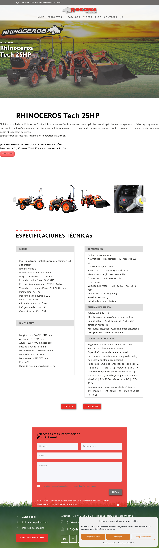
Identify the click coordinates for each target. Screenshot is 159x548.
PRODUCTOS (55, 18)
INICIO (41, 18)
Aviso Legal (29, 517)
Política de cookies (109, 543)
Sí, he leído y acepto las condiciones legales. (66, 486)
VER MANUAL (91, 406)
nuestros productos (32, 538)
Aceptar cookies (93, 536)
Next (143, 199)
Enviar (115, 492)
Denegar (118, 536)
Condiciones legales (87, 486)
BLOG (98, 18)
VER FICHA (68, 406)
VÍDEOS (87, 18)
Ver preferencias (143, 536)
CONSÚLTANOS (7, 154)
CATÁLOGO (74, 18)
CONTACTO (110, 18)
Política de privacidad (126, 543)
